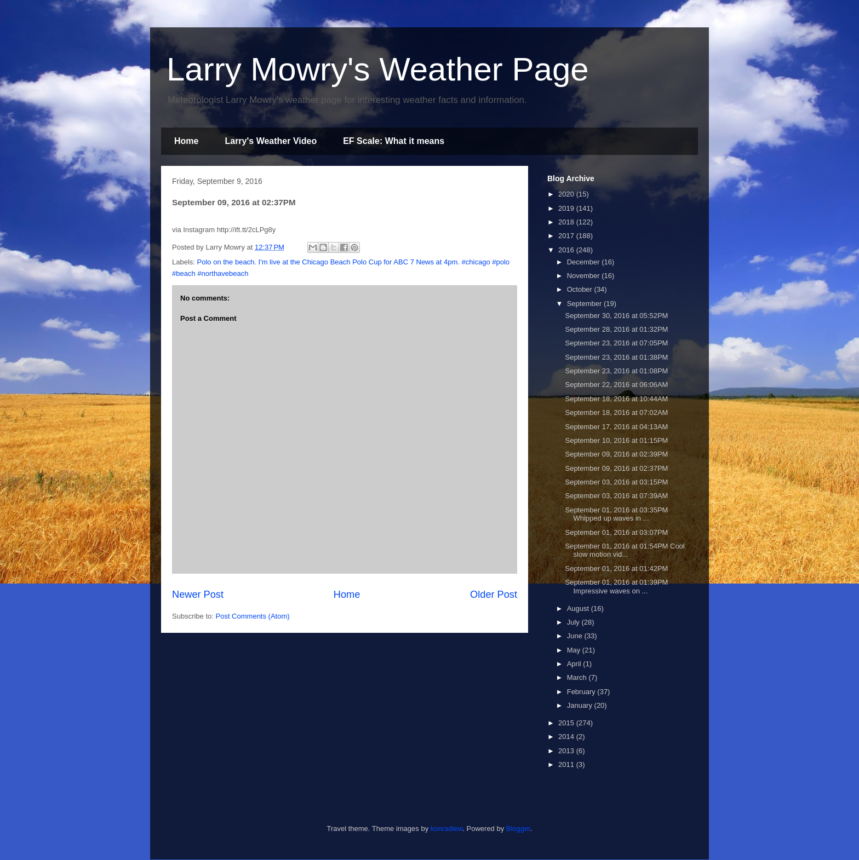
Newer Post (198, 594)
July (574, 622)
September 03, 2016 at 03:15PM (616, 482)
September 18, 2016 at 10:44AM (616, 399)
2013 (567, 751)
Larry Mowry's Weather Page (378, 69)
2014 (567, 736)
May (574, 650)
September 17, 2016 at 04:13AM (616, 427)
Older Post (493, 594)
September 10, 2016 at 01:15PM (616, 440)
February (582, 692)
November (584, 276)
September (585, 303)
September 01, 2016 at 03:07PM (616, 532)
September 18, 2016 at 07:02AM (616, 412)
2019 (567, 208)
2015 (567, 723)
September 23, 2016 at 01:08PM (616, 371)
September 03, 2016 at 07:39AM (616, 496)
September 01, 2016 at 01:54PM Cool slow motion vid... (624, 550)
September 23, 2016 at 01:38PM (616, 357)
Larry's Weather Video (271, 141)
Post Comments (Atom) (253, 616)
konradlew (447, 828)
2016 (567, 250)
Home (186, 141)
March (578, 677)
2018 (567, 222)
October (580, 289)
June (576, 636)
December (584, 262)
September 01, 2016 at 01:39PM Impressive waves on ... (616, 586)
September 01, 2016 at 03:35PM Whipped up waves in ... (616, 514)
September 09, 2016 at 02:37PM (616, 468)
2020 (567, 194)
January (580, 705)
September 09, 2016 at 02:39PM (616, 454)
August (579, 608)
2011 (567, 764)
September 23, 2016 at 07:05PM (616, 343)
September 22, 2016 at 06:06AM (616, 384)
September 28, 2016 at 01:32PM (616, 329)
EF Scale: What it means (393, 141)
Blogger (518, 828)
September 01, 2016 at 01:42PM (616, 568)
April (575, 664)
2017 (567, 236)
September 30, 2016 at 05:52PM (616, 315)
